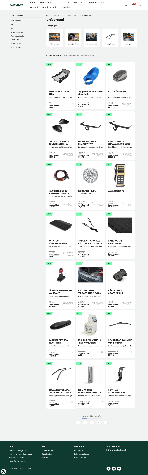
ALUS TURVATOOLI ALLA (59, 92)
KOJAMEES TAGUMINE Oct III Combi (120, 341)
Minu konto (78, 450)
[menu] (126, 5)
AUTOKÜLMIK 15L (117, 91)
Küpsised (28, 468)
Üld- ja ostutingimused (18, 450)
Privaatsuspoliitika (16, 457)
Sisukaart (45, 457)
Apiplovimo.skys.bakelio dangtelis (90, 92)
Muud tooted (16, 43)
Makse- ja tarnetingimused (20, 454)
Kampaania (16, 21)
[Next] (106, 422)
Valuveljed (15, 47)
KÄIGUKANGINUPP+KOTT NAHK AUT (61, 291)
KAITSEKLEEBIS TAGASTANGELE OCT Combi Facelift (89, 291)
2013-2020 (77, 15)
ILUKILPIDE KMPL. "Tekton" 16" (87, 192)
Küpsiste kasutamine (18, 461)
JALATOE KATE (116, 191)
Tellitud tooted (80, 457)
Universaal (88, 15)
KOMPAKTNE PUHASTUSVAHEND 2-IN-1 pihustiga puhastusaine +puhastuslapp (90, 391)
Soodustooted (47, 450)
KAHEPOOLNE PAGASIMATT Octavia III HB (115, 242)
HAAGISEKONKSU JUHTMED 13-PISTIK (59, 192)
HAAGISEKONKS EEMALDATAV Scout (119, 142)
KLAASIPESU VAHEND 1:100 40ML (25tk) (89, 341)
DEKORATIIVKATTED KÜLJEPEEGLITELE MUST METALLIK (59, 142)
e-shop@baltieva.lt (118, 450)
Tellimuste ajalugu (81, 454)
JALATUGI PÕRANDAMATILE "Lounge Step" (58, 242)
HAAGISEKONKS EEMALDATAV (87, 142)
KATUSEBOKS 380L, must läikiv (59, 341)
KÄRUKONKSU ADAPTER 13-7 (115, 291)
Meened (14, 40)
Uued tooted (46, 454)
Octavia (69, 15)
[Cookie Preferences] (3, 471)
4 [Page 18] (98, 422)
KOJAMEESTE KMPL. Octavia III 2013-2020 (60, 391)
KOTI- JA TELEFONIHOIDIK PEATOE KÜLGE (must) (120, 391)
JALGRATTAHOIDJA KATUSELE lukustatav (90, 242)
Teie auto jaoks (17, 36)
